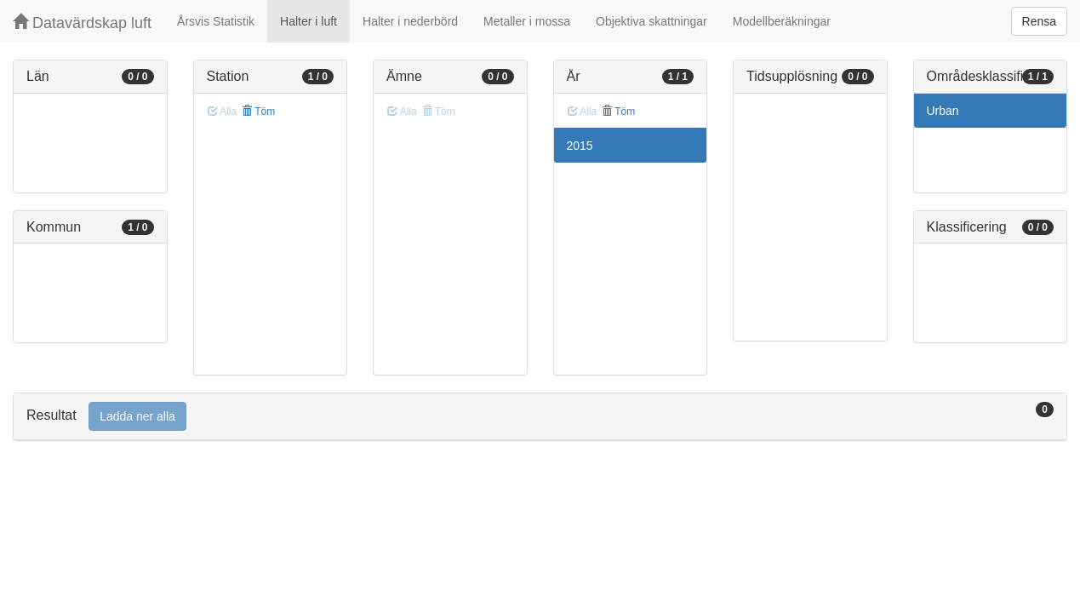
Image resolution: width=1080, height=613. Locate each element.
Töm (258, 111)
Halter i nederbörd (410, 21)
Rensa (1039, 21)
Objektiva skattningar (651, 21)
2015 (580, 145)
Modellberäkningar (782, 21)
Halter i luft (308, 21)
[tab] (540, 416)
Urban (943, 110)
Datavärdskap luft (82, 23)
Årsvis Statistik (215, 21)
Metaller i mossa (526, 21)
